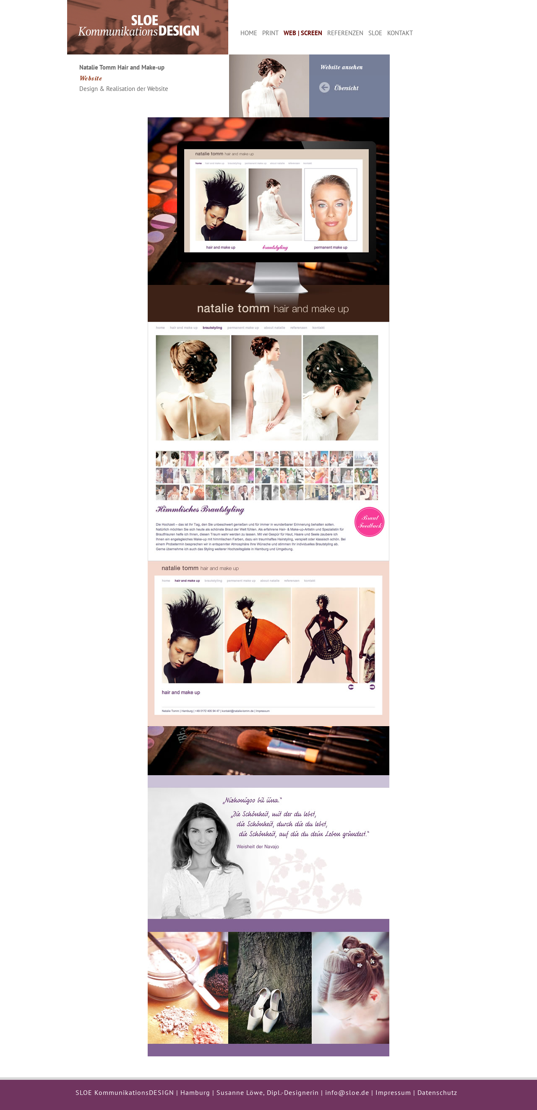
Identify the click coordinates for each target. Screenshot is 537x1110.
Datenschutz (437, 1092)
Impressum (393, 1092)
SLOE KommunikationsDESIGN (125, 1092)
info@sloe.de (347, 1092)
